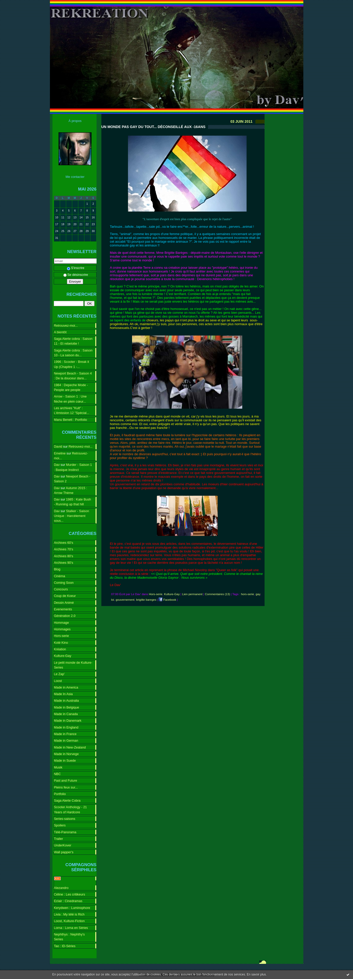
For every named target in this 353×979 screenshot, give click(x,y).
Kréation (60, 649)
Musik (58, 767)
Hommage (61, 622)
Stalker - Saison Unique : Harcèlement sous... (71, 516)
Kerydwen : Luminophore (72, 908)
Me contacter (75, 177)
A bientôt (60, 332)
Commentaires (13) (217, 594)
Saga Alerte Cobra (67, 800)
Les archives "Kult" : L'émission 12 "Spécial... (71, 410)
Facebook (167, 599)
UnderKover (62, 845)
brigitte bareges (146, 599)
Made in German (66, 740)
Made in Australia (66, 700)
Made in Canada (66, 714)
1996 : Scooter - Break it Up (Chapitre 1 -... (71, 364)
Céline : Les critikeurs (69, 894)
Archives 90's (63, 563)
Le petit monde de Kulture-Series (73, 665)
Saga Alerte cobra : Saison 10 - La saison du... (73, 352)
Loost (58, 681)
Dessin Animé (64, 603)
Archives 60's (63, 543)
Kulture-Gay (62, 656)
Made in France (65, 734)
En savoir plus (256, 974)
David (58, 446)
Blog (57, 569)
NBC (57, 774)
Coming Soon (64, 583)
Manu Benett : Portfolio (70, 420)
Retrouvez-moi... (66, 325)
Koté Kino (61, 642)
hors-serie (247, 594)
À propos (75, 121)
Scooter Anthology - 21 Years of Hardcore (70, 809)
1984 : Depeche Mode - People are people (71, 387)
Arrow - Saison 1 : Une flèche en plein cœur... (70, 398)
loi (112, 599)
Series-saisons (64, 819)
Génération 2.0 (65, 616)
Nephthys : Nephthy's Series (69, 936)
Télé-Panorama (65, 832)
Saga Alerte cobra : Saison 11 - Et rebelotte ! (73, 341)
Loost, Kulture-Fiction (69, 921)
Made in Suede (65, 760)
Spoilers (60, 825)
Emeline (60, 453)
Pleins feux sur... (66, 787)
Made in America (66, 687)
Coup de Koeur (65, 596)
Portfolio (60, 794)
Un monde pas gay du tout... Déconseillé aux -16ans (153, 127)
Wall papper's (63, 852)
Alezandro (61, 888)
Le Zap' (59, 674)
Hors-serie (61, 636)
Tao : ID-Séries (65, 946)
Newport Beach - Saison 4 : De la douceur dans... (73, 375)
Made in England (66, 727)
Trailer (58, 839)
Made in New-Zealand (70, 747)
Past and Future (65, 780)
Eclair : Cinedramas (68, 901)
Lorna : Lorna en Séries (71, 928)
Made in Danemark (68, 720)
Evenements (63, 609)
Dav (57, 465)
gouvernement (125, 599)
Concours (61, 589)
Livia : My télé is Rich (69, 914)
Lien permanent (192, 594)
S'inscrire (75, 268)
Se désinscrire (75, 275)
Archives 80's (63, 556)
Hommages (62, 629)
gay (258, 594)
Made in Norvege (66, 754)
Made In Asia (63, 694)
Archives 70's (63, 549)
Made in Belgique (66, 707)
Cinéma (59, 576)
